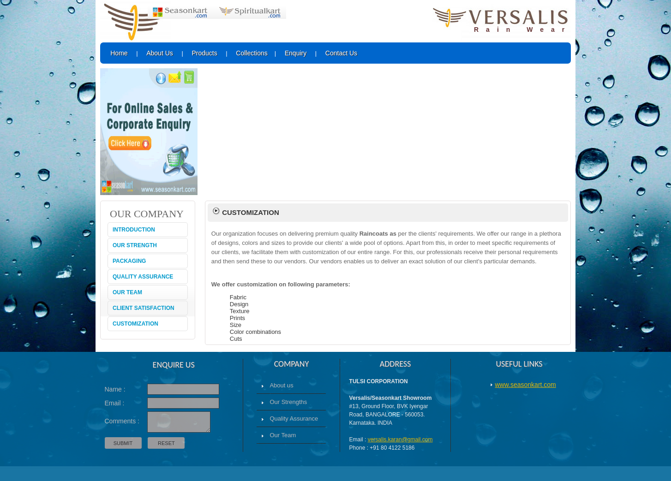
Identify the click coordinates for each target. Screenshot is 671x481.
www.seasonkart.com (525, 384)
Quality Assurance (294, 418)
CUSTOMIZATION (135, 324)
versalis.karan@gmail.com (400, 439)
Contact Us (341, 53)
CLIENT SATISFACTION (143, 308)
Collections (251, 53)
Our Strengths (288, 401)
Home (118, 53)
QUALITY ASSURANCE (143, 276)
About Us (159, 53)
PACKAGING (129, 261)
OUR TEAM (127, 292)
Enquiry (295, 53)
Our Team (283, 435)
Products (204, 53)
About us (281, 385)
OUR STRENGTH (135, 245)
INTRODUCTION (134, 229)
